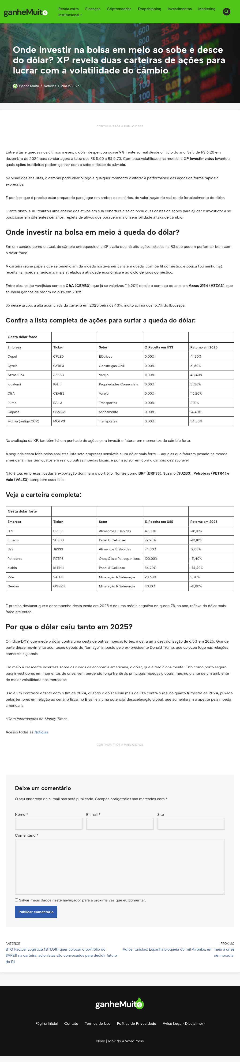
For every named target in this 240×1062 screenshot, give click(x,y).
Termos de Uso (97, 1029)
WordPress (134, 1046)
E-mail (93, 819)
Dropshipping (150, 8)
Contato (71, 1029)
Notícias (50, 86)
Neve (100, 1046)
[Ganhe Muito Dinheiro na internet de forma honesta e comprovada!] (27, 12)
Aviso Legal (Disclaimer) (184, 1029)
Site (160, 819)
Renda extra (68, 8)
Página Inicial (46, 1029)
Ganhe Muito (29, 86)
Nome (21, 819)
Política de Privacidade (136, 1029)
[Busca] (226, 11)
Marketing (208, 8)
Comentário (26, 840)
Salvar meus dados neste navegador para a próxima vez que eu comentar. (82, 905)
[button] (81, 15)
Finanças (93, 8)
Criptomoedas (119, 8)
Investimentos (181, 8)
